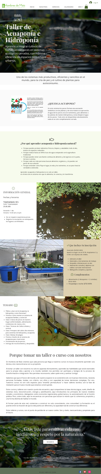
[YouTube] (85, 472)
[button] (86, 6)
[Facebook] (80, 472)
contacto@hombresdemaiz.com (47, 458)
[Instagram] (89, 472)
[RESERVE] (50, 442)
